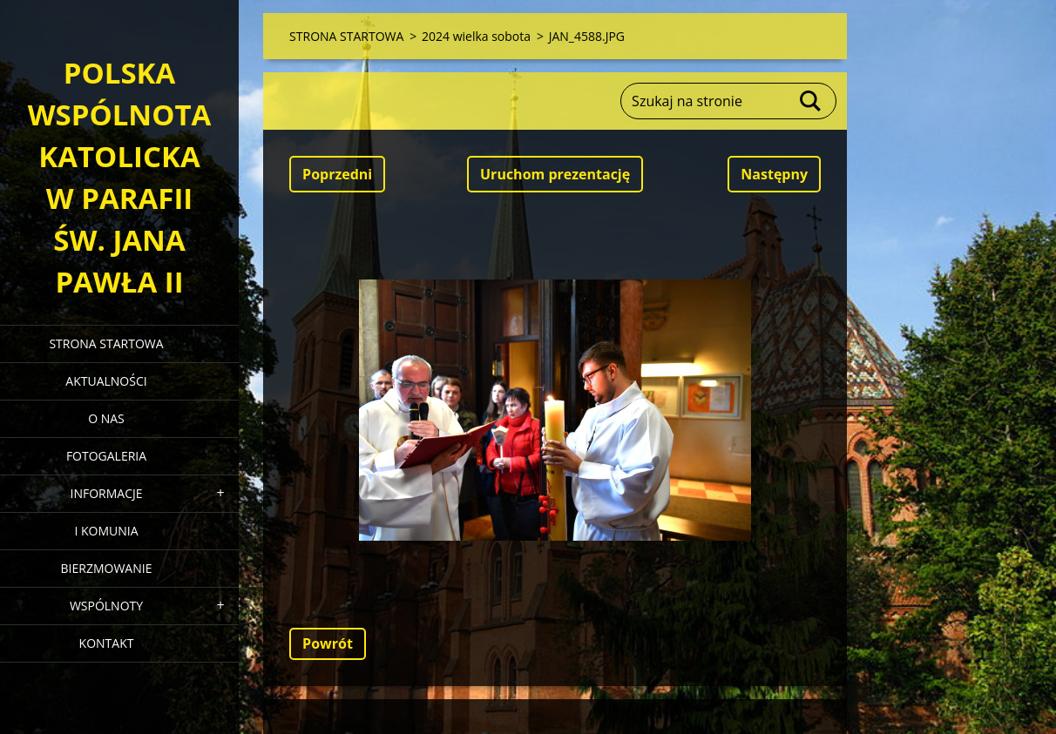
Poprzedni (337, 174)
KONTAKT (106, 643)
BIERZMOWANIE (106, 568)
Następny (774, 174)
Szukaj (811, 101)
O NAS (106, 418)
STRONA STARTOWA (106, 343)
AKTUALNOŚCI (105, 381)
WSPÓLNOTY (106, 605)
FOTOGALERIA (106, 456)
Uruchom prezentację (555, 174)
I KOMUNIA (106, 530)
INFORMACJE (106, 493)
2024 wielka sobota (476, 36)
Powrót (327, 643)
